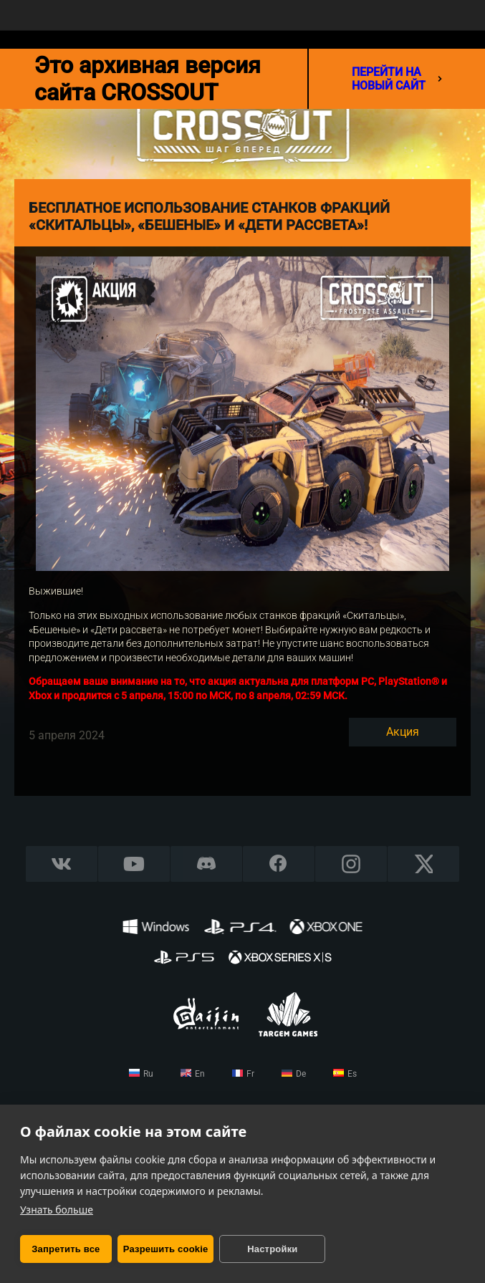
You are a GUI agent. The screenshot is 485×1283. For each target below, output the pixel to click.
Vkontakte (62, 863)
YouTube (133, 863)
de (301, 1074)
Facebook (278, 863)
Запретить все (66, 1249)
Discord (206, 863)
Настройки (272, 1249)
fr (250, 1074)
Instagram (351, 863)
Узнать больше (56, 1209)
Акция (402, 732)
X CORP (424, 863)
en (200, 1074)
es (352, 1074)
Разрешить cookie (165, 1249)
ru (148, 1074)
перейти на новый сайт (397, 78)
